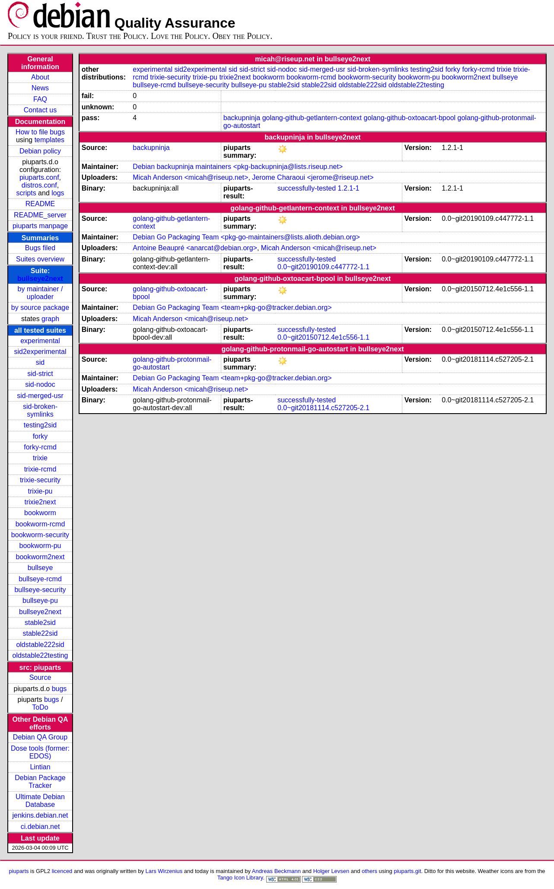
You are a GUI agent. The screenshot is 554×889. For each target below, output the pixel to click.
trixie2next (40, 502)
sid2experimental (40, 351)
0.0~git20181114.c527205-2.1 (323, 407)
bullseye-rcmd (40, 579)
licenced (62, 871)
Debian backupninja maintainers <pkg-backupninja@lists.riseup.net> (238, 166)
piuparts (19, 871)
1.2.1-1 (349, 188)
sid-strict (40, 373)
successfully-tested (306, 188)
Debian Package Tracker (40, 781)
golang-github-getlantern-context (312, 117)
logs (57, 193)
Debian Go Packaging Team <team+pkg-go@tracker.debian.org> (232, 307)
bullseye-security (40, 589)
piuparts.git (407, 871)
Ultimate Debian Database (40, 800)
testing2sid (40, 425)
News (40, 88)
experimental (40, 340)
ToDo (40, 707)
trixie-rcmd (40, 469)
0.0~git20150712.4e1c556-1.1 (323, 337)
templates (49, 139)
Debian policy (40, 151)
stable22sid (40, 633)
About (40, 77)
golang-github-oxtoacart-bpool (410, 117)
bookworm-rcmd (40, 524)
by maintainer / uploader (40, 292)
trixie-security (40, 480)
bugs (59, 688)
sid (40, 362)
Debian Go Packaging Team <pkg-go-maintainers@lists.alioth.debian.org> (246, 237)
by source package (40, 307)
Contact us (40, 110)
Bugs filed (40, 248)
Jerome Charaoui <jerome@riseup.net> (312, 177)
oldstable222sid (40, 644)
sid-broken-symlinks (40, 410)
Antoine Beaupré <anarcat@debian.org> (195, 248)
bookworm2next (40, 557)
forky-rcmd (40, 447)
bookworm (40, 512)
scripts (26, 193)
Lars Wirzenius (164, 871)
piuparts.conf (39, 177)
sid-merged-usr (40, 395)
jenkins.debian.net (40, 815)
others (369, 871)
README (40, 203)
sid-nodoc (40, 384)
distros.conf (39, 185)
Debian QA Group (40, 737)
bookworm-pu (40, 545)
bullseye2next (40, 278)
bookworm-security (40, 534)
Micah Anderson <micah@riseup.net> (190, 177)
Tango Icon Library (240, 877)
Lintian (40, 767)
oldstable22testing (40, 655)
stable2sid (40, 622)
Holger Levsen (331, 871)
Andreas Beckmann (276, 871)
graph (50, 318)
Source (40, 677)
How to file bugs (40, 132)
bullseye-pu (40, 600)
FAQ (40, 99)
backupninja (241, 117)
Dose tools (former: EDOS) (40, 752)
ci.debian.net (40, 826)
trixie (40, 458)
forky (40, 436)
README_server (40, 215)
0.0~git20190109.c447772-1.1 (323, 267)
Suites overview (40, 259)
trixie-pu (40, 491)
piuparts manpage (40, 225)
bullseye (40, 567)
